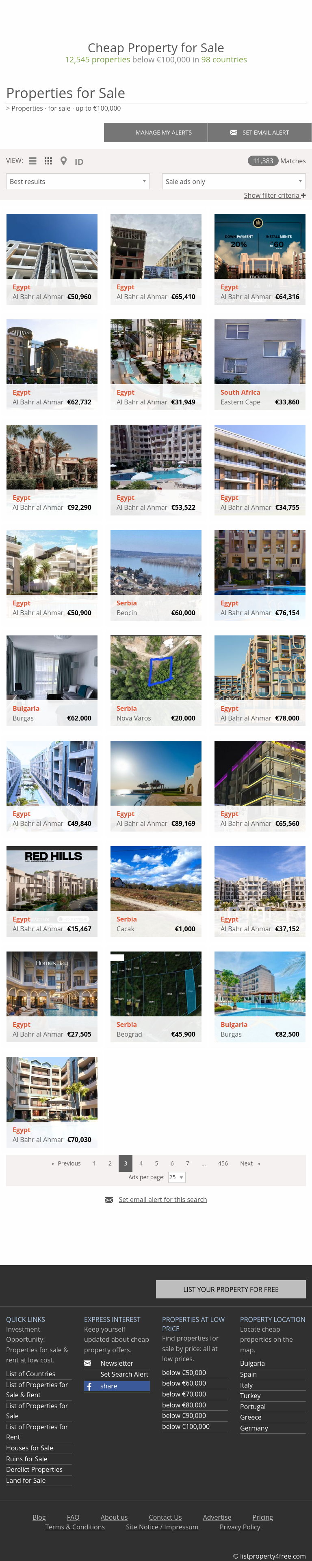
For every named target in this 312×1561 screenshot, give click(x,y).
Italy (246, 1385)
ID (79, 161)
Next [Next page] (252, 1165)
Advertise (217, 1517)
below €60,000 (184, 1383)
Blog (39, 1517)
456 (223, 1163)
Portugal (253, 1406)
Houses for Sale (29, 1447)
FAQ (73, 1517)
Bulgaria (252, 1363)
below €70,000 (184, 1394)
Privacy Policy (240, 1527)
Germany (254, 1428)
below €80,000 (184, 1405)
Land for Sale (26, 1480)
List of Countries (30, 1373)
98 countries (224, 59)
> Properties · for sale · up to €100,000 (63, 108)
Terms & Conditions (75, 1527)
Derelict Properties (34, 1469)
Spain (248, 1374)
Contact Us (165, 1517)
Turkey (250, 1395)
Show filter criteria (275, 195)
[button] (117, 1386)
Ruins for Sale (27, 1458)
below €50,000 (184, 1372)
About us (114, 1517)
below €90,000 (184, 1415)
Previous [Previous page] (72, 1165)
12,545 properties (97, 59)
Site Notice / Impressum (162, 1527)
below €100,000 (186, 1426)
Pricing (263, 1517)
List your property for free (231, 1289)
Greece (251, 1417)
